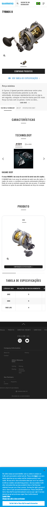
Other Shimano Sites (17, 469)
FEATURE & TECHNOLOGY (8, 108)
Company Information (12, 456)
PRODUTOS (11, 438)
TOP (23, 432)
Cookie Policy (6, 498)
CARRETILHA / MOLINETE (24, 438)
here (35, 478)
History (27, 461)
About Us (6, 461)
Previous (4, 159)
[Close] (44, 472)
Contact (6, 463)
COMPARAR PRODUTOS (23, 71)
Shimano (2, 438)
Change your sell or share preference (13, 501)
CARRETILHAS (37, 438)
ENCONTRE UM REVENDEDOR (25, 3)
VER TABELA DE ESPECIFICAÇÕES (25, 78)
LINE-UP (18, 108)
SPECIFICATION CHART (29, 108)
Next (43, 159)
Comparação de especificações (23, 267)
